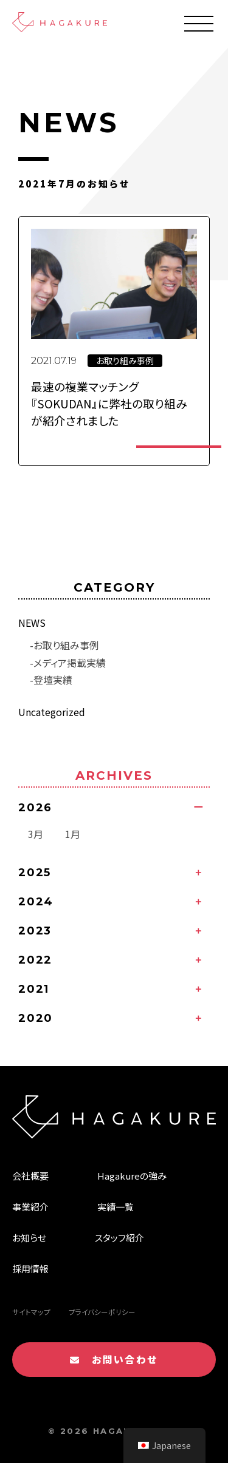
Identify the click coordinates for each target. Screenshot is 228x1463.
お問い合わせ (113, 1359)
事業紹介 (30, 1206)
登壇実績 (52, 679)
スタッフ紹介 (119, 1237)
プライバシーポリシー (102, 1312)
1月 (72, 833)
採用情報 (30, 1268)
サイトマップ (31, 1312)
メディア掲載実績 (69, 662)
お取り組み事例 (66, 645)
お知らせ (29, 1237)
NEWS (32, 622)
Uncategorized (51, 711)
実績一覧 (115, 1206)
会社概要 (30, 1175)
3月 (35, 833)
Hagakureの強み (132, 1175)
